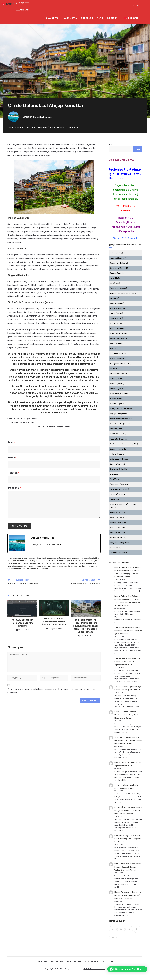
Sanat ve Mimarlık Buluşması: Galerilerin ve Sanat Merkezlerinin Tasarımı (128, 810)
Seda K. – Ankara (121, 785)
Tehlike (81, 566)
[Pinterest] (113, 937)
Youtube (108, 961)
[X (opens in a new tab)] (133, 6)
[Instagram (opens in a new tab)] (142, 6)
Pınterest (91, 961)
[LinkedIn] (137, 929)
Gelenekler (48, 561)
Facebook (57, 961)
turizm (88, 566)
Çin (85, 558)
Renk (35, 566)
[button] (127, 969)
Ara (110, 144)
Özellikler (17, 566)
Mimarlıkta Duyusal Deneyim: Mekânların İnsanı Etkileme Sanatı (54, 621)
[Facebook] (121, 929)
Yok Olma (46, 569)
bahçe (54, 558)
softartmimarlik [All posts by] (44, 117)
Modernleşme (92, 563)
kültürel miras (55, 563)
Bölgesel (62, 558)
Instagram (74, 961)
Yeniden (95, 566)
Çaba (69, 558)
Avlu (49, 558)
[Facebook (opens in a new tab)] (138, 6)
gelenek (38, 561)
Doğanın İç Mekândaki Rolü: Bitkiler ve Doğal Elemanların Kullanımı (127, 895)
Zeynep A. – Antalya (122, 737)
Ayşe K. (117, 687)
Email (12, 457)
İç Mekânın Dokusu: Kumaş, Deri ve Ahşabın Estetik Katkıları (127, 839)
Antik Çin (43, 558)
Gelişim (67, 561)
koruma (16, 563)
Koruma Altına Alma (29, 563)
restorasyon (44, 566)
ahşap (19, 558)
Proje (30, 566)
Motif (10, 566)
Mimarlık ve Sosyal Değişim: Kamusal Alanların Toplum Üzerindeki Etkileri (127, 867)
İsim (11, 442)
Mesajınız (14, 487)
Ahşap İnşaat (27, 558)
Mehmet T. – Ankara (122, 892)
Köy (39, 563)
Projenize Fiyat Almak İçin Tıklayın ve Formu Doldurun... (125, 174)
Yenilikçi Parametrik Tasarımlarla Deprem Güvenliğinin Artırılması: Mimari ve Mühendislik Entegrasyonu (85, 626)
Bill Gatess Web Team (94, 969)
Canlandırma (77, 558)
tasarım (74, 566)
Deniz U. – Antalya (121, 836)
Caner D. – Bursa (121, 712)
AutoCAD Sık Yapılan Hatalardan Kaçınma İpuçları (22, 623)
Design (44, 127)
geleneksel (58, 561)
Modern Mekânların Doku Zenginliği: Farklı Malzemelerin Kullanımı (128, 715)
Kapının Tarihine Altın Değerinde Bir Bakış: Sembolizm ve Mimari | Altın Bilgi (127, 570)
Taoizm (61, 566)
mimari (65, 563)
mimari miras (74, 563)
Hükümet (74, 561)
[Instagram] (129, 929)
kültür (45, 563)
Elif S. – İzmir (119, 864)
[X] (113, 929)
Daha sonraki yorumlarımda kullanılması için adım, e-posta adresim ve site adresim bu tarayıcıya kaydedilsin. (51, 691)
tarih (67, 566)
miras (82, 563)
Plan (25, 566)
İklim (81, 561)
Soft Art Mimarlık (56, 127)
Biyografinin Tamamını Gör (45, 544)
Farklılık (16, 561)
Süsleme (54, 566)
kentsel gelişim (90, 561)
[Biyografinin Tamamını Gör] (61, 544)
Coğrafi (90, 558)
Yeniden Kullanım (15, 569)
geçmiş (32, 561)
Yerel (33, 569)
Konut (10, 563)
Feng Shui (24, 561)
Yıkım (39, 569)
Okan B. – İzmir (120, 807)
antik (36, 558)
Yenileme (27, 569)
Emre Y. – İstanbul (121, 763)
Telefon (13, 472)
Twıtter (41, 961)
